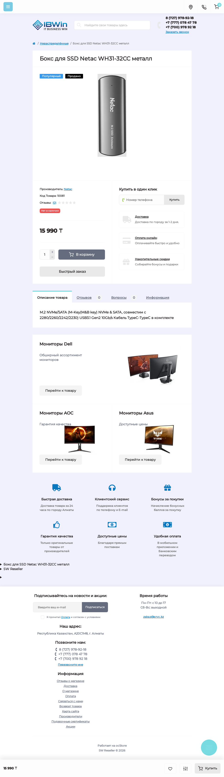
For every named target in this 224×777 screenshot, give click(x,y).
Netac (68, 189)
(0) (54, 202)
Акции (70, 726)
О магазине (70, 691)
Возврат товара (70, 706)
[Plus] (52, 252)
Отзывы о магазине (70, 681)
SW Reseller (13, 569)
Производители (70, 716)
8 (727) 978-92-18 (180, 18)
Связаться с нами (70, 701)
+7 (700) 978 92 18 (181, 27)
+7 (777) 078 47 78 (181, 22)
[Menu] (8, 6)
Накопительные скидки (152, 259)
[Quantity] (45, 254)
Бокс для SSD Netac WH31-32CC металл (36, 564)
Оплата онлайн (146, 238)
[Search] (79, 25)
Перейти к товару (60, 390)
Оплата (65, 617)
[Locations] (190, 6)
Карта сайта (70, 711)
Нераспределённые (54, 43)
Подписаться (95, 607)
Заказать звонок (177, 32)
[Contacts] (204, 6)
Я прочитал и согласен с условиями (73, 617)
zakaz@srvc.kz (153, 616)
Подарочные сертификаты (70, 721)
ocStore (121, 745)
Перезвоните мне (70, 664)
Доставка (142, 216)
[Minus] (52, 257)
